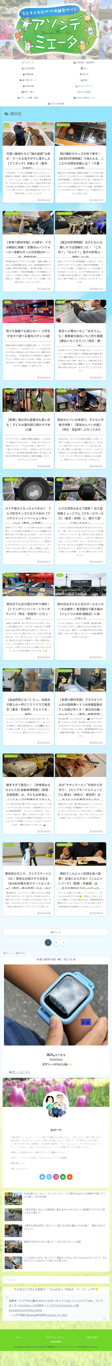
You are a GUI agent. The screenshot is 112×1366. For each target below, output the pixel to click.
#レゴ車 (74, 1320)
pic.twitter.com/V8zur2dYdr (25, 1325)
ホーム (19, 1352)
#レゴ (31, 1320)
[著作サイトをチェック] (42, 1192)
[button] (106, 1294)
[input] (56, 1294)
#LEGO (23, 1320)
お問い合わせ (92, 1352)
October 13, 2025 (57, 1330)
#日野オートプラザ (46, 1320)
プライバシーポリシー (56, 1352)
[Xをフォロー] (49, 1192)
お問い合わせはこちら (19, 1183)
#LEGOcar (63, 1320)
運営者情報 (56, 1356)
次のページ (56, 947)
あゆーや (56, 1144)
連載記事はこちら (18, 1178)
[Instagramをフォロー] (56, 1192)
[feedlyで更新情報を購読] (63, 1192)
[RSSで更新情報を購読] (70, 1192)
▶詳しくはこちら (19, 1087)
